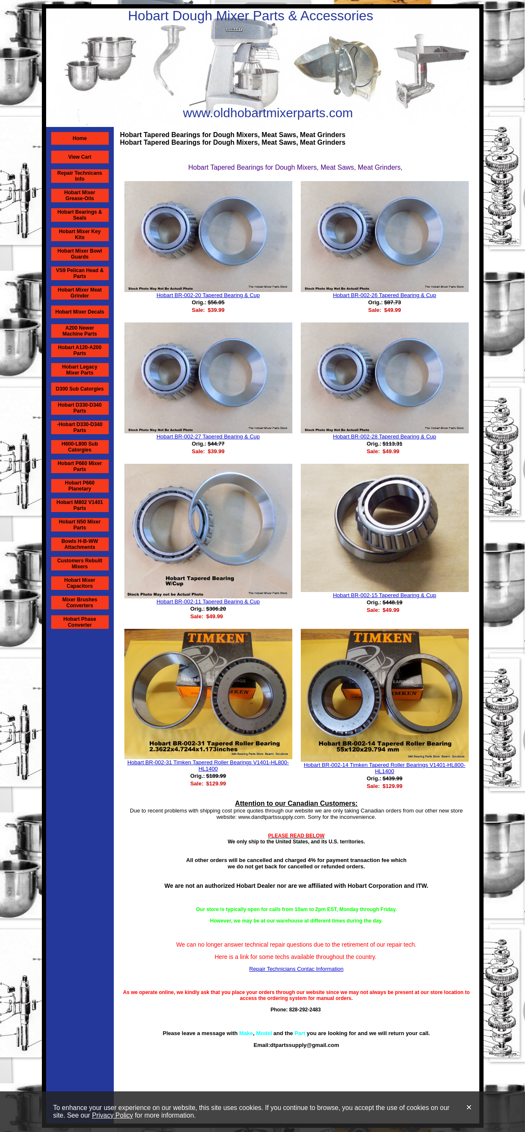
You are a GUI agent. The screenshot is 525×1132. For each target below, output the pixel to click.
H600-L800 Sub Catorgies (79, 447)
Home (80, 138)
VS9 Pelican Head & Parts (80, 273)
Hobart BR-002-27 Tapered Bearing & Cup (208, 436)
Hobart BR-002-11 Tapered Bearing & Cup (208, 601)
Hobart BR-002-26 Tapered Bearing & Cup (384, 295)
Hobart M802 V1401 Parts (79, 505)
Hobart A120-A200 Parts (80, 350)
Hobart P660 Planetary (79, 486)
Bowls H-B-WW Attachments (79, 544)
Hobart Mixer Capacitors (79, 583)
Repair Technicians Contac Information (296, 969)
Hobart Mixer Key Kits (80, 234)
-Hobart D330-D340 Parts (79, 427)
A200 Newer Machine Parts (80, 331)
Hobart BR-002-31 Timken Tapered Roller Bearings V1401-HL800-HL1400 (208, 765)
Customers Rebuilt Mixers (79, 564)
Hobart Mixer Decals (79, 312)
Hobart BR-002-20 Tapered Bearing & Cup (208, 295)
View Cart (79, 157)
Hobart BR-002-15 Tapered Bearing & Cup (384, 595)
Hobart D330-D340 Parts (80, 408)
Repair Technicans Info (80, 176)
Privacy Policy (112, 1115)
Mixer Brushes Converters (79, 603)
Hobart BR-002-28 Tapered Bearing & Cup (384, 436)
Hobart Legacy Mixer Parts (79, 370)
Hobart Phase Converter (79, 622)
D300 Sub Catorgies (80, 389)
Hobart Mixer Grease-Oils (79, 195)
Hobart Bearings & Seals (80, 215)
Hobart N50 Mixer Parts (80, 525)
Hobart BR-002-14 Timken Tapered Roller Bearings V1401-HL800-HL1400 (384, 768)
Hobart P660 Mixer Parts (80, 466)
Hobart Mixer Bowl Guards (80, 254)
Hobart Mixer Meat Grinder (80, 293)
